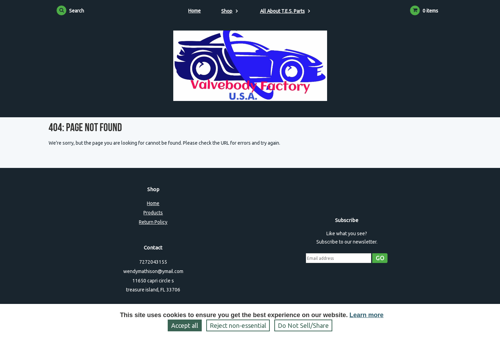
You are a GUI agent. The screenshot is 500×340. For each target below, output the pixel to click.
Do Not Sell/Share (303, 325)
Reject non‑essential (238, 325)
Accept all (184, 325)
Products (153, 212)
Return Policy (153, 222)
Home (194, 11)
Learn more (367, 315)
